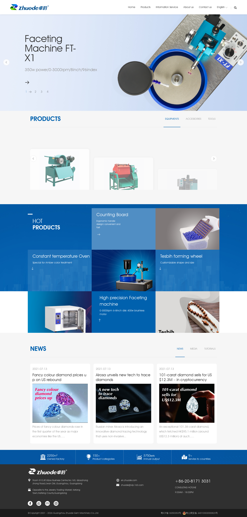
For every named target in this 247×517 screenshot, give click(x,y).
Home (131, 7)
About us (188, 7)
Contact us (205, 7)
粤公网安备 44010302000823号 (200, 513)
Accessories (193, 118)
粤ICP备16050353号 (171, 513)
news (180, 348)
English (222, 7)
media (193, 348)
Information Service (167, 7)
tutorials (209, 348)
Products (145, 7)
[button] (29, 91)
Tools (211, 118)
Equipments (172, 118)
